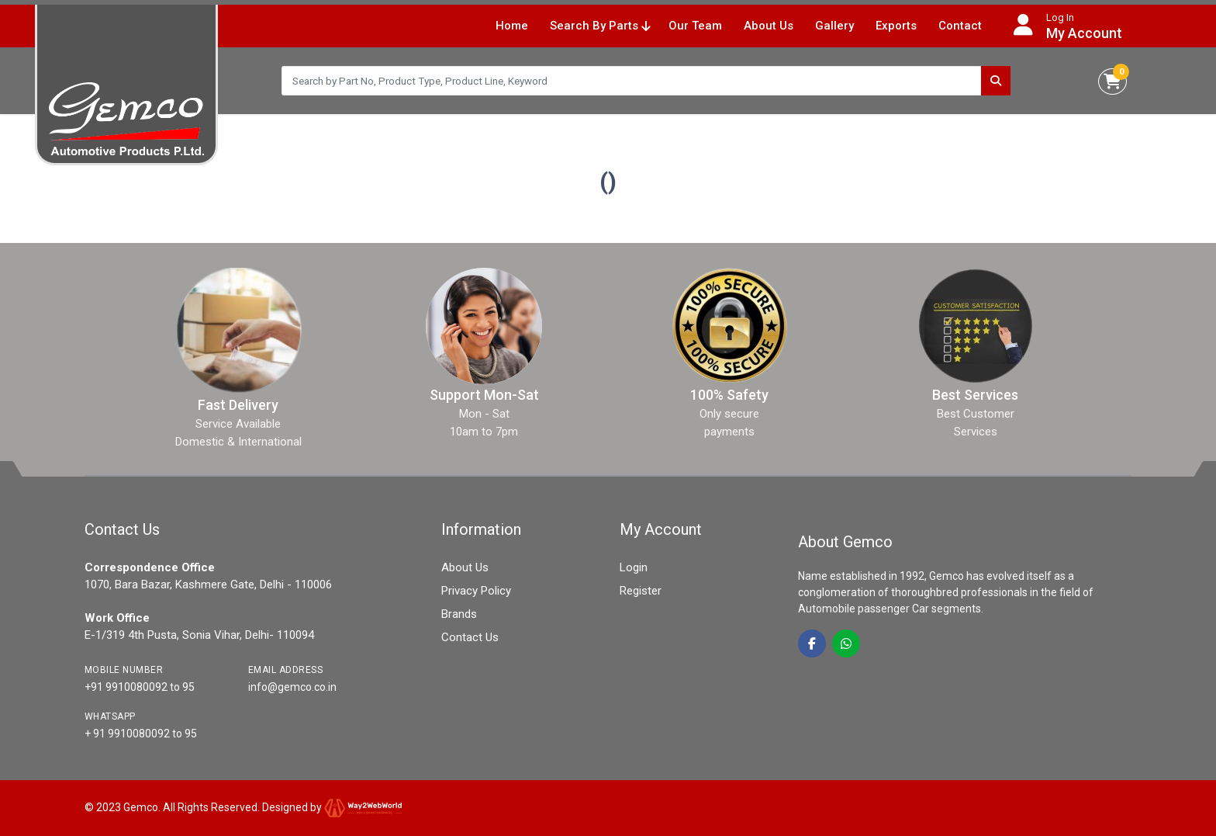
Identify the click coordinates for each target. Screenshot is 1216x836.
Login (634, 567)
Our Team (695, 26)
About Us (768, 26)
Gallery (834, 26)
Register (641, 591)
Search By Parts (600, 26)
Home (512, 26)
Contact (960, 26)
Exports (896, 26)
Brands (459, 614)
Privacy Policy (476, 591)
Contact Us (470, 637)
